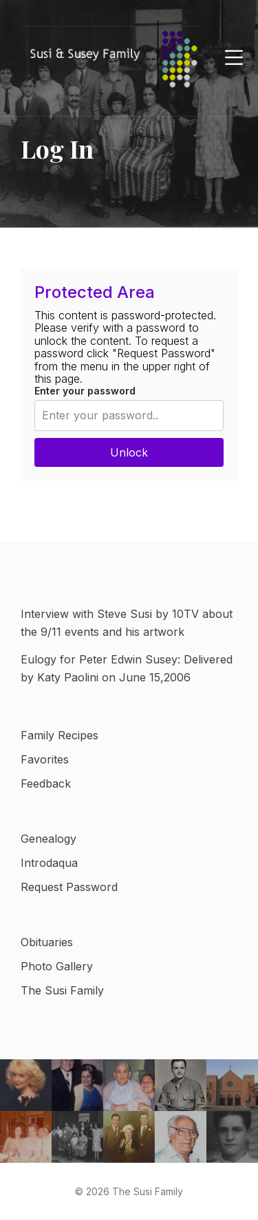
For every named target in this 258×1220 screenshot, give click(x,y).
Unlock (129, 452)
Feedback (46, 783)
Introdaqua (49, 863)
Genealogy (48, 839)
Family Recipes (59, 735)
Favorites (45, 759)
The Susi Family (62, 990)
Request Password (69, 887)
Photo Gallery (57, 966)
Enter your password (85, 391)
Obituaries (47, 942)
